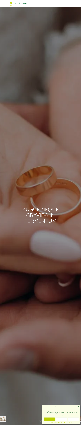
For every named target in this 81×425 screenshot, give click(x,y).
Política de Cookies (54, 422)
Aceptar (46, 419)
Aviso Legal (70, 422)
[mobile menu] (71, 3)
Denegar (58, 419)
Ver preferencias (71, 419)
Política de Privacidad (62, 422)
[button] (78, 407)
